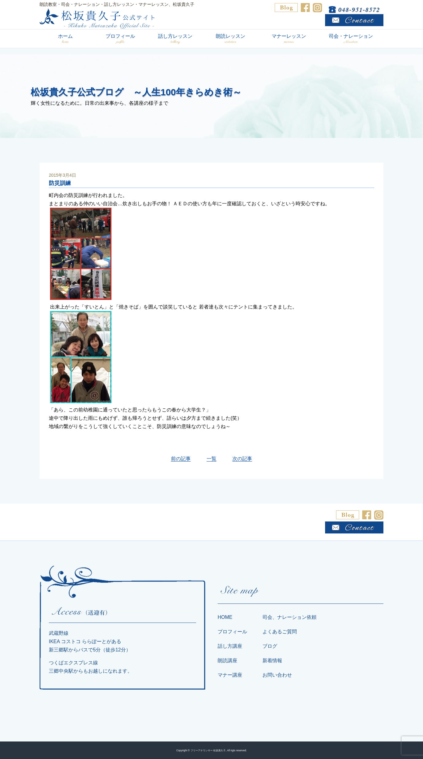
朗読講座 (227, 660)
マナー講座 (230, 675)
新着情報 (272, 660)
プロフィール (120, 38)
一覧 (211, 458)
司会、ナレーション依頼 (289, 617)
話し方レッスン (175, 38)
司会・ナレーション (351, 38)
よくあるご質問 (279, 631)
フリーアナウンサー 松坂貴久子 (208, 750)
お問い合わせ (277, 675)
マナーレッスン (288, 38)
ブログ (269, 646)
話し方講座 (230, 646)
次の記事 (242, 458)
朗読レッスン (230, 38)
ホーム (65, 38)
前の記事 (181, 458)
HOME (225, 617)
